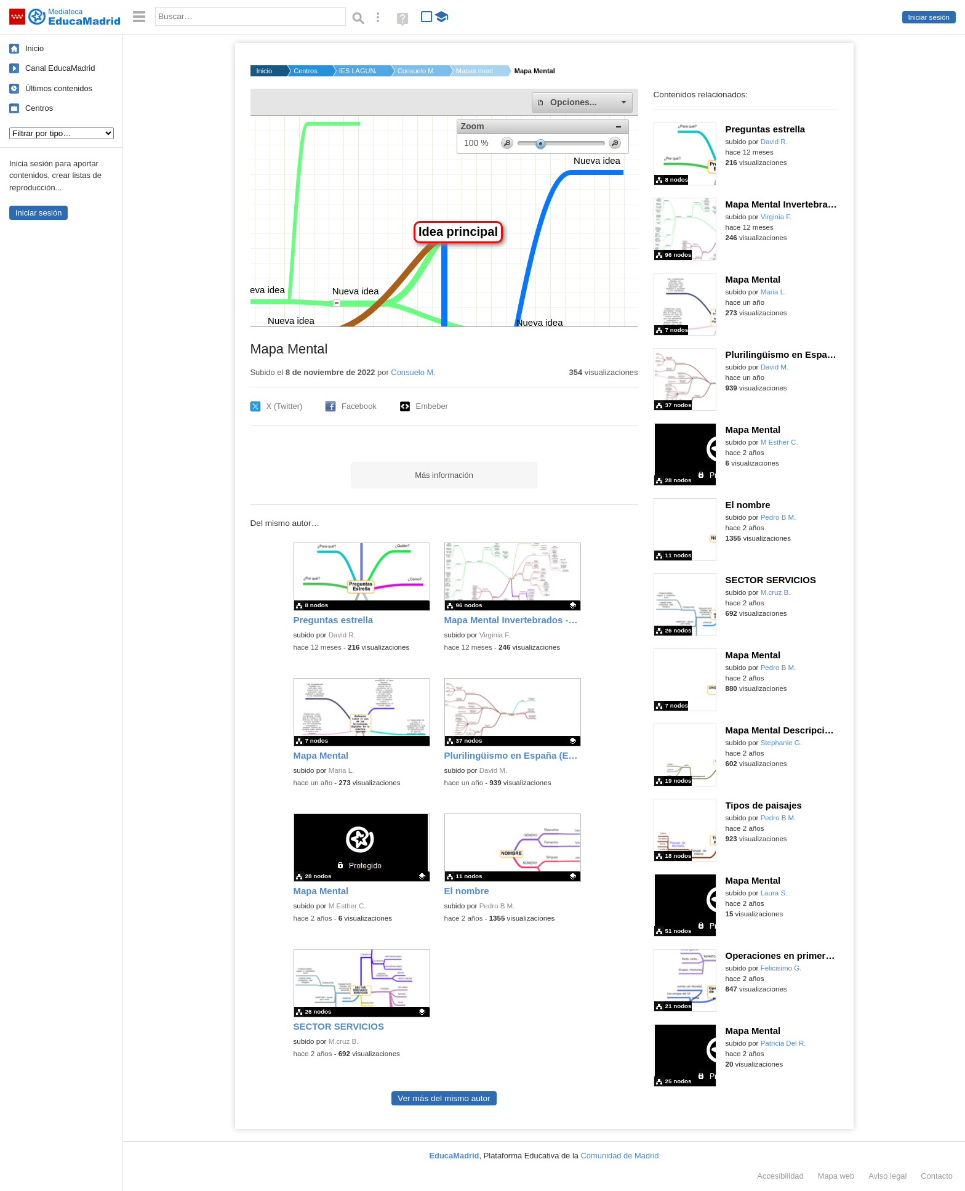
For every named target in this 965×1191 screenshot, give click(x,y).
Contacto (937, 1176)
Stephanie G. (781, 742)
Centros (39, 108)
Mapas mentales (474, 71)
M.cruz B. (344, 1041)
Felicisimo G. (781, 968)
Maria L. (341, 770)
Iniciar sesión (929, 17)
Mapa (836, 1176)
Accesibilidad (780, 1176)
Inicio (34, 48)
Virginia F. (495, 635)
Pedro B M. (497, 906)
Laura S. (774, 893)
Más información (444, 475)
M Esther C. (347, 906)
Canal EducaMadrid (60, 68)
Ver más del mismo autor (444, 1098)
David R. (342, 635)
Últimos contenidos (58, 88)
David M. (493, 770)
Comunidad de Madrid (620, 1155)
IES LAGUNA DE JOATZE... (357, 71)
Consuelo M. (416, 71)
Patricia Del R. (783, 1043)
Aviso (887, 1176)
